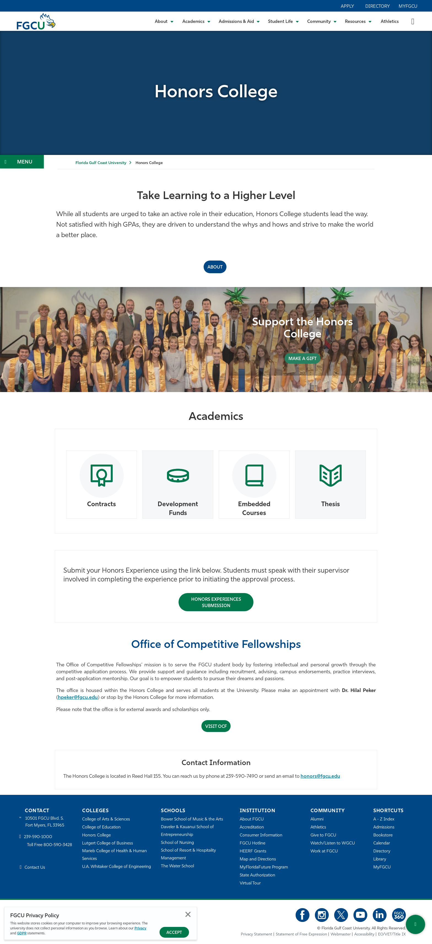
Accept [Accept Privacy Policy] (174, 933)
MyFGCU (408, 6)
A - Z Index (383, 819)
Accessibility (364, 934)
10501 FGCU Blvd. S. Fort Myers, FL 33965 (44, 822)
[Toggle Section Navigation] (22, 161)
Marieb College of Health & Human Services (114, 855)
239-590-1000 (38, 837)
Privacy (140, 928)
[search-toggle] (412, 21)
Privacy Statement (256, 934)
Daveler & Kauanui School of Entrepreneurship (187, 831)
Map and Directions (258, 859)
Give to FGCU (323, 835)
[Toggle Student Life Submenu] (283, 21)
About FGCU (252, 819)
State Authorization (257, 875)
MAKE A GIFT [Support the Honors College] (302, 359)
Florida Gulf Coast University (100, 163)
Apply (347, 6)
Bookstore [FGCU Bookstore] (383, 835)
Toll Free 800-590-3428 (49, 845)
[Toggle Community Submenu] (322, 21)
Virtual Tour (250, 883)
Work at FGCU (324, 851)
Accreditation (252, 827)
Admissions (384, 827)
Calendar (381, 843)
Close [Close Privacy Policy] (188, 914)
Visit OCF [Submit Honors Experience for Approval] (216, 727)
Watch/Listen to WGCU (332, 843)
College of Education (101, 827)
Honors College (96, 835)
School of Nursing (177, 843)
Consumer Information (261, 835)
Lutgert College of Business (107, 843)
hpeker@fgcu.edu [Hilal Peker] (78, 697)
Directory (377, 6)
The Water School (177, 866)
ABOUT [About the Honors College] (215, 267)
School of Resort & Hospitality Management (188, 854)
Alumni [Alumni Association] (316, 819)
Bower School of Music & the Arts (192, 819)
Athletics (390, 22)
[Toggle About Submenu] (164, 21)
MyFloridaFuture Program (264, 867)
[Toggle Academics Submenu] (196, 21)
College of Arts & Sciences (106, 819)
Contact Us (35, 868)
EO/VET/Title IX (392, 934)
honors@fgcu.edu (320, 776)
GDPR (21, 933)
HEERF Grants (253, 851)
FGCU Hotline (252, 843)
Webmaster (341, 934)
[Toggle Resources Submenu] (358, 21)
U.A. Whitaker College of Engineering (116, 867)
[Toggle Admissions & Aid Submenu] (239, 21)
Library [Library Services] (379, 859)
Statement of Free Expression (301, 934)
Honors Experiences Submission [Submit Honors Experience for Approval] (216, 602)
